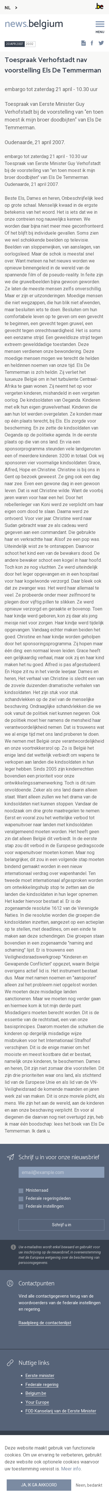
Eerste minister (40, 1375)
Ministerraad (37, 1190)
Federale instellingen (45, 1206)
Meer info (71, 1469)
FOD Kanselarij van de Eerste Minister (61, 1411)
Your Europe (37, 1402)
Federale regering (42, 1384)
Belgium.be (36, 1393)
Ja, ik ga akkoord (39, 1485)
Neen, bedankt (89, 1485)
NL (7, 8)
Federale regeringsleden (48, 1198)
